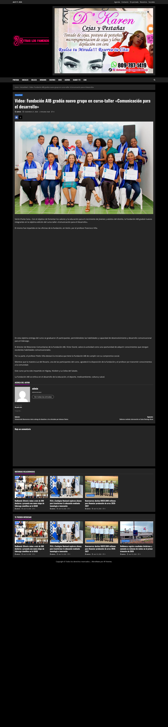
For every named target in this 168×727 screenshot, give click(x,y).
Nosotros (143, 2)
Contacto (124, 2)
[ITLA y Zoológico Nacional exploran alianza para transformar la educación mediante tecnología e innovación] (66, 488)
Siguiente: (118, 419)
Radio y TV (76, 80)
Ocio (60, 80)
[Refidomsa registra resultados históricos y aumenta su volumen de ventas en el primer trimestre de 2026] (136, 534)
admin (19, 112)
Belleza (34, 80)
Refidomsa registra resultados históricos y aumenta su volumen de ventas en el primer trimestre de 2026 (136, 550)
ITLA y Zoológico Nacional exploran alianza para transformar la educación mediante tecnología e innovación (65, 504)
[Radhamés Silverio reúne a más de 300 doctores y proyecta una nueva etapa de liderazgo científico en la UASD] (31, 488)
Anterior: (49, 419)
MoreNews (96, 563)
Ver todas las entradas (43, 397)
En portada (134, 2)
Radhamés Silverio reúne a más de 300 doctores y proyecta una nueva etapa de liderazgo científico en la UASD (29, 504)
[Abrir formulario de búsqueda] (154, 79)
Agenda (117, 2)
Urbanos (43, 80)
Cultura (52, 80)
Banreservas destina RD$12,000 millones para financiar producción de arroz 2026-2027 (100, 504)
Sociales (152, 2)
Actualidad (18, 95)
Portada (16, 80)
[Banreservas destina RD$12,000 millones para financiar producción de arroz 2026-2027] (101, 488)
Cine (85, 80)
